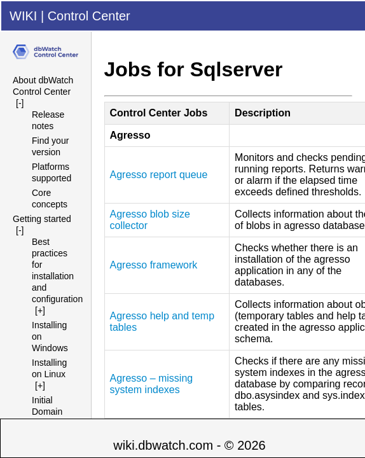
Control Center (89, 16)
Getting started (42, 219)
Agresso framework (154, 265)
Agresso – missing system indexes (151, 384)
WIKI (23, 16)
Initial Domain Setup (47, 411)
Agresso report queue (159, 174)
